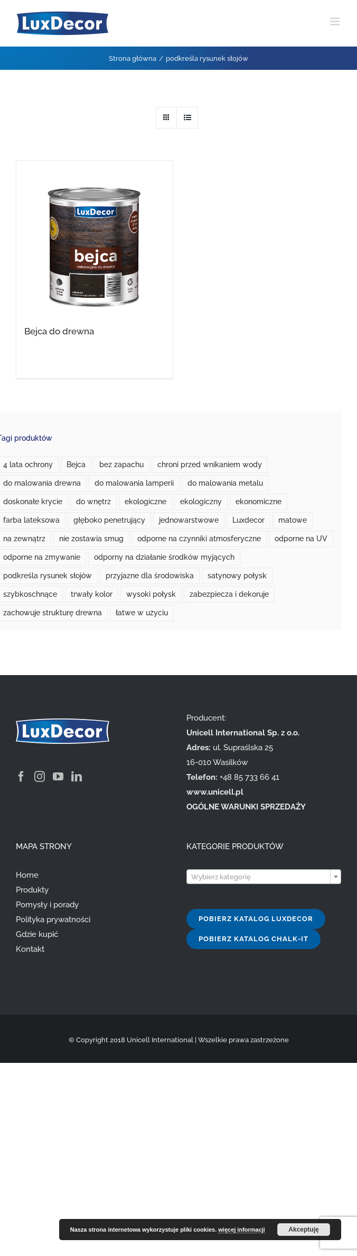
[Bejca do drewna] (94, 236)
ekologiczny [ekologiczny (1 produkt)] (201, 501)
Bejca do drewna (59, 331)
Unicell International (160, 1040)
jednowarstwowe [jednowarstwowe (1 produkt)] (189, 520)
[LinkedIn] (76, 776)
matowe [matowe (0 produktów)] (292, 520)
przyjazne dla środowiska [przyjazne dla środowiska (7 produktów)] (150, 575)
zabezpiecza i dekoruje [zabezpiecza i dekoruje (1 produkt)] (229, 594)
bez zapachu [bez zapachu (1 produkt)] (121, 464)
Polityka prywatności (53, 919)
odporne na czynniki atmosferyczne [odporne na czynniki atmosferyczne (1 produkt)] (199, 538)
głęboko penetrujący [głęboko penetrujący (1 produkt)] (109, 520)
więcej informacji (241, 1229)
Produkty (32, 890)
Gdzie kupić (37, 934)
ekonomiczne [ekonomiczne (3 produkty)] (258, 501)
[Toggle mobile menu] (335, 21)
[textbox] (264, 877)
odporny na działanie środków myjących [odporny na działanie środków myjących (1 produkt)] (164, 557)
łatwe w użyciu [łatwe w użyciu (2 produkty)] (142, 612)
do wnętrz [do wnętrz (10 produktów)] (93, 501)
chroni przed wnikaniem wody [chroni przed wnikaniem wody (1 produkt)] (209, 464)
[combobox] (263, 876)
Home (27, 875)
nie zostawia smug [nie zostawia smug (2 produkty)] (91, 538)
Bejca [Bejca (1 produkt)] (76, 464)
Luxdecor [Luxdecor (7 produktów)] (248, 520)
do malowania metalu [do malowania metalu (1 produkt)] (225, 483)
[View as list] (187, 117)
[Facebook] (21, 776)
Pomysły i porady (47, 904)
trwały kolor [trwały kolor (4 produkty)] (91, 594)
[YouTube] (58, 776)
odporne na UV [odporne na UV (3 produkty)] (301, 538)
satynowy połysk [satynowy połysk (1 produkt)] (237, 575)
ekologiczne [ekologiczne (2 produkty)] (145, 501)
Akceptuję (303, 1229)
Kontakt (30, 949)
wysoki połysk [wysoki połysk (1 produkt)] (151, 594)
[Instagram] (39, 776)
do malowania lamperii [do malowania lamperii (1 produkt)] (134, 483)
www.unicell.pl (214, 792)
